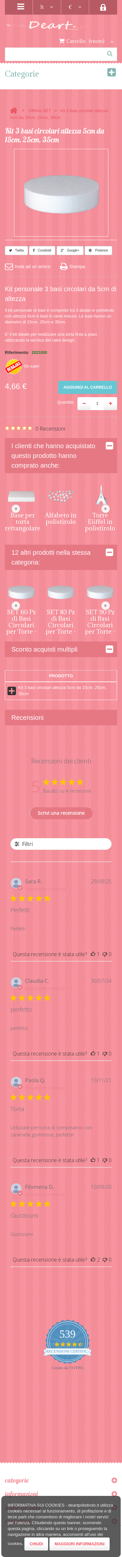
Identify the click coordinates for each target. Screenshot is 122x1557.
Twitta (16, 250)
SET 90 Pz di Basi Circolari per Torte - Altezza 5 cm (100, 628)
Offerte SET (40, 110)
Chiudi (36, 1544)
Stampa (72, 267)
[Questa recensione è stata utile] (93, 954)
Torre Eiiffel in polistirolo (100, 521)
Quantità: (65, 402)
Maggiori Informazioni (79, 1544)
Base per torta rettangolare (22, 521)
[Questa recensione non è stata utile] (104, 954)
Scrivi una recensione (61, 813)
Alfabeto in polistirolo (60, 518)
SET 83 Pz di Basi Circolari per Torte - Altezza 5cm (61, 628)
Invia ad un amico (27, 267)
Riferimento (16, 352)
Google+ (70, 250)
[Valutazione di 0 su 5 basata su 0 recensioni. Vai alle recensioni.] (35, 428)
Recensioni (27, 717)
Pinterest (98, 250)
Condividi (42, 250)
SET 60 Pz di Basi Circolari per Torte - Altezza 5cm (21, 628)
